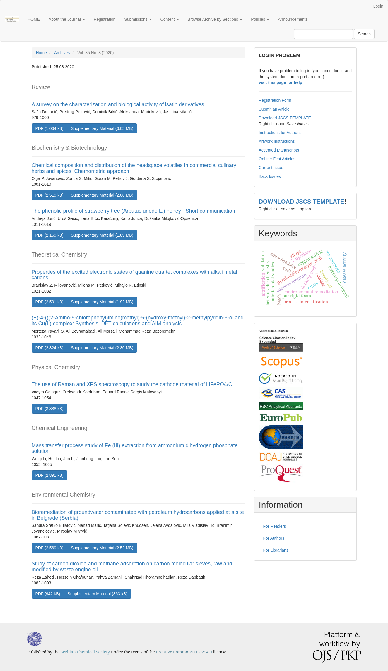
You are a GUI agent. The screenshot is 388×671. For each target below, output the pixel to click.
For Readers (274, 526)
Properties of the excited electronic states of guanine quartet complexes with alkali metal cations (134, 275)
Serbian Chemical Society (85, 652)
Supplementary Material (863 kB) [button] (97, 593)
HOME (34, 19)
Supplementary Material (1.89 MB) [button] (102, 235)
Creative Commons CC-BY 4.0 (184, 652)
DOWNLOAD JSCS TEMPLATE (301, 201)
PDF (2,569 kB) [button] (49, 548)
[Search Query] (323, 34)
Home (41, 52)
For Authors (273, 538)
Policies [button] (260, 19)
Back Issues (270, 176)
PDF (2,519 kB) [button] (49, 195)
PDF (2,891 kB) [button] (49, 475)
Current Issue (271, 167)
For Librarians (275, 550)
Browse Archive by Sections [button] (215, 19)
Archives (62, 52)
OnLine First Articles (277, 158)
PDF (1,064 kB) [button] (49, 128)
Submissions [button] (137, 19)
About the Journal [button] (67, 19)
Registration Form (275, 100)
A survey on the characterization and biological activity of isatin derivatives (118, 104)
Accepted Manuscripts (279, 150)
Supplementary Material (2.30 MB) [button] (102, 347)
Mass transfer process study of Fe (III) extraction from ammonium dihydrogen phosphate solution (135, 448)
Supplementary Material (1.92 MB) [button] (102, 302)
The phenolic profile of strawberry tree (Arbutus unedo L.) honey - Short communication (133, 211)
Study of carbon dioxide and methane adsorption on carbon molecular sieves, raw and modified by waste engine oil (132, 566)
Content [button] (169, 19)
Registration (105, 19)
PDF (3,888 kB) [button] (49, 408)
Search (364, 34)
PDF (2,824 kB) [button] (49, 347)
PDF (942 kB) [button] (47, 593)
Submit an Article (274, 109)
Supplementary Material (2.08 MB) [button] (102, 195)
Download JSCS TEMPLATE (285, 118)
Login (378, 6)
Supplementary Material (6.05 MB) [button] (102, 128)
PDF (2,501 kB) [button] (49, 302)
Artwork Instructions (277, 141)
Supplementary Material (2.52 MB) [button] (102, 548)
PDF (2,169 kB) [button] (49, 235)
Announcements (292, 19)
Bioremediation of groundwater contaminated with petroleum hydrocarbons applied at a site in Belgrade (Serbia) (138, 515)
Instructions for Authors (280, 132)
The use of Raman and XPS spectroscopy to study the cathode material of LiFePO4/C (132, 384)
